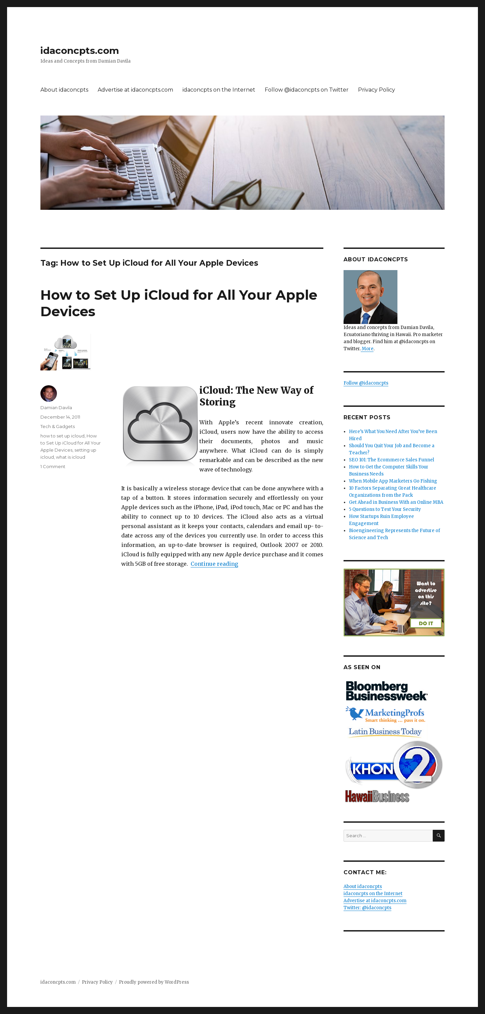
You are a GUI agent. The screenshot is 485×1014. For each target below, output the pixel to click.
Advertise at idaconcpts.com (135, 90)
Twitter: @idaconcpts (367, 908)
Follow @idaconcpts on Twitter (307, 90)
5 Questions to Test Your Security (385, 509)
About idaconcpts (64, 90)
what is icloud (70, 457)
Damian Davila (56, 407)
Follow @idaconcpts (366, 383)
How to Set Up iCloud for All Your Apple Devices (70, 443)
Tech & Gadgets (57, 426)
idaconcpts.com (79, 50)
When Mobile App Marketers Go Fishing (393, 481)
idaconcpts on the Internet (219, 90)
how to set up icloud (62, 435)
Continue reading (214, 563)
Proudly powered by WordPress (154, 982)
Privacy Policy (376, 90)
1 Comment (52, 466)
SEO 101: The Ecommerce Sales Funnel (391, 460)
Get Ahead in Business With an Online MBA (396, 502)
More (367, 349)
